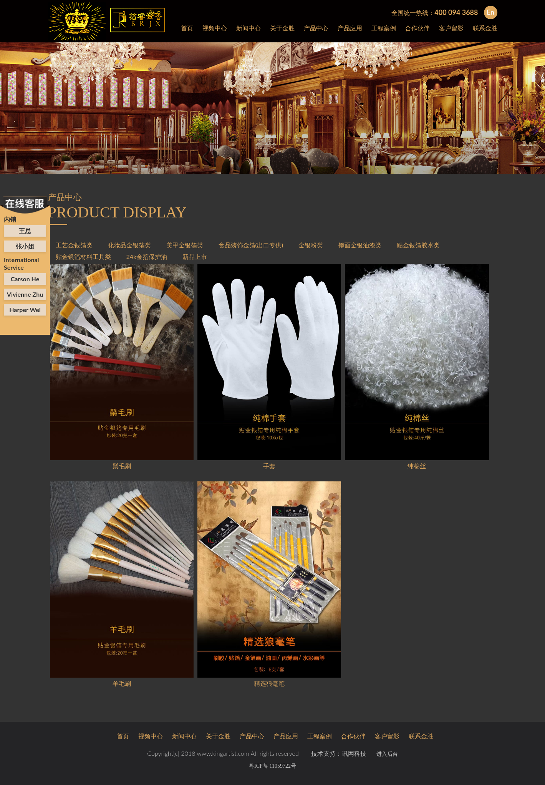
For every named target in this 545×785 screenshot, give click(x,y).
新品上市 (194, 256)
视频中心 (214, 28)
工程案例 (383, 28)
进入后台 (387, 754)
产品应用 (350, 28)
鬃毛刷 (122, 465)
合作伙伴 (417, 28)
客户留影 (451, 28)
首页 (187, 28)
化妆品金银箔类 (129, 245)
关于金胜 (282, 28)
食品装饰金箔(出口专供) (251, 245)
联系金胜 (485, 28)
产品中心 (316, 28)
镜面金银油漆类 (359, 245)
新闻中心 (248, 28)
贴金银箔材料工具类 (83, 256)
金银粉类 (310, 245)
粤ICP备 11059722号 (272, 766)
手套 (269, 465)
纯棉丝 (417, 465)
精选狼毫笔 (269, 683)
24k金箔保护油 (146, 256)
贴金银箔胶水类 (418, 245)
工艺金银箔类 (74, 245)
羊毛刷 (122, 683)
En (490, 12)
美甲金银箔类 (184, 245)
